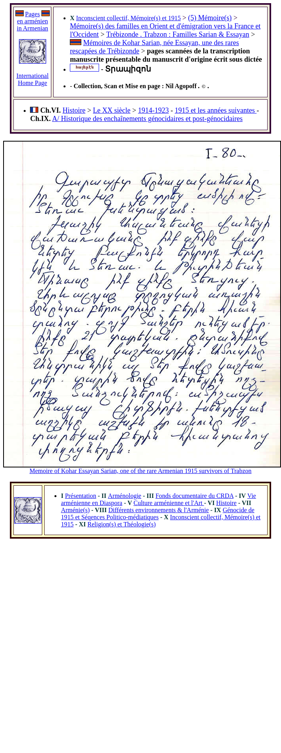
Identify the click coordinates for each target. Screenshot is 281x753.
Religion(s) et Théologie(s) (122, 524)
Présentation (80, 495)
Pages (32, 14)
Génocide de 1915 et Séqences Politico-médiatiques (157, 513)
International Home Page (32, 79)
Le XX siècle (112, 110)
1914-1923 (153, 110)
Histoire (73, 110)
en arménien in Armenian (32, 25)
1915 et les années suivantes (216, 110)
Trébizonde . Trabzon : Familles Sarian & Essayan (177, 34)
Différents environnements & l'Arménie (159, 510)
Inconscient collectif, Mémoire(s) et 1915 (128, 18)
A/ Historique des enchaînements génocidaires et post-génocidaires (147, 119)
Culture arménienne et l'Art (168, 502)
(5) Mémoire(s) (210, 18)
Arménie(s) (75, 510)
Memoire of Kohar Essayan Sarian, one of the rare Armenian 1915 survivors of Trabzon (141, 470)
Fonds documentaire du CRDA (194, 495)
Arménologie (124, 495)
